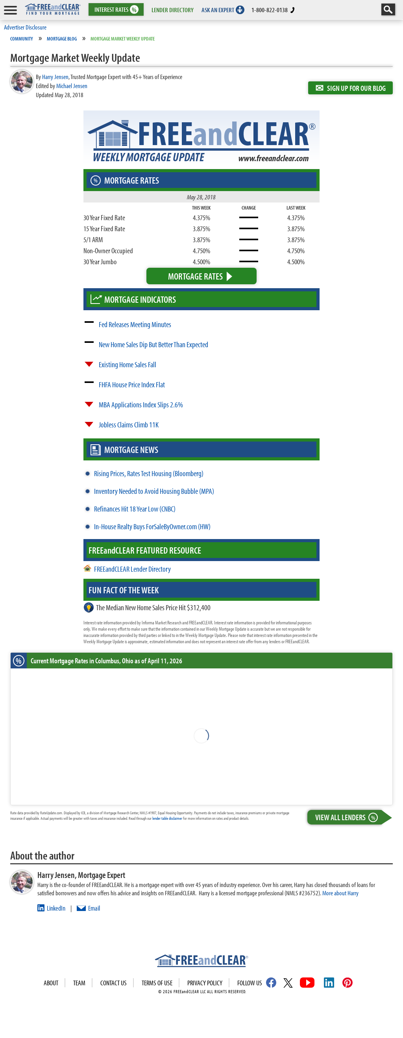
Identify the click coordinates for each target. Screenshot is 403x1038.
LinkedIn (56, 908)
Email (94, 908)
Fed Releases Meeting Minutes (135, 324)
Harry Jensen (55, 76)
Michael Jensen (71, 85)
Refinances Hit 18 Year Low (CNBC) (135, 508)
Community (21, 38)
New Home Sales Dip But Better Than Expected (153, 344)
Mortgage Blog (62, 38)
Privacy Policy (204, 982)
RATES (115, 9)
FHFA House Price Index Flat (132, 384)
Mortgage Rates (195, 276)
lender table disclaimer (167, 818)
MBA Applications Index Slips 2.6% (141, 404)
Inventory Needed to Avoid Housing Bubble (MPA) (154, 491)
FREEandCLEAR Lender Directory (132, 569)
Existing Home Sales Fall (127, 364)
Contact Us (113, 982)
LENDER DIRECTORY (173, 10)
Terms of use (157, 982)
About (51, 982)
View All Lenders (348, 817)
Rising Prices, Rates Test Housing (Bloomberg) (148, 473)
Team (79, 982)
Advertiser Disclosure (25, 27)
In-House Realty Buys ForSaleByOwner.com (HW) (152, 526)
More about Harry (340, 893)
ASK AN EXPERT (218, 10)
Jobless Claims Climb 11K (129, 424)
